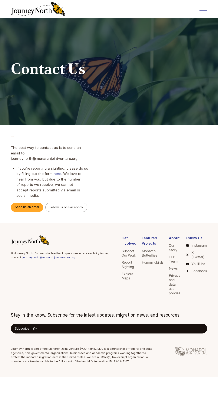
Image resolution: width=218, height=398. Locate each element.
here (57, 174)
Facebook (197, 271)
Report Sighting (128, 264)
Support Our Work (129, 253)
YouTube (195, 264)
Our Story (173, 247)
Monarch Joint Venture (64, 348)
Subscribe (26, 328)
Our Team (173, 259)
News (173, 268)
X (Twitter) (195, 254)
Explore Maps (127, 276)
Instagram (196, 245)
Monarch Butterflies (149, 253)
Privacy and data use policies (175, 284)
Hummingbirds (153, 262)
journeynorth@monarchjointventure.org (49, 257)
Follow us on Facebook (66, 207)
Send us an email (27, 207)
